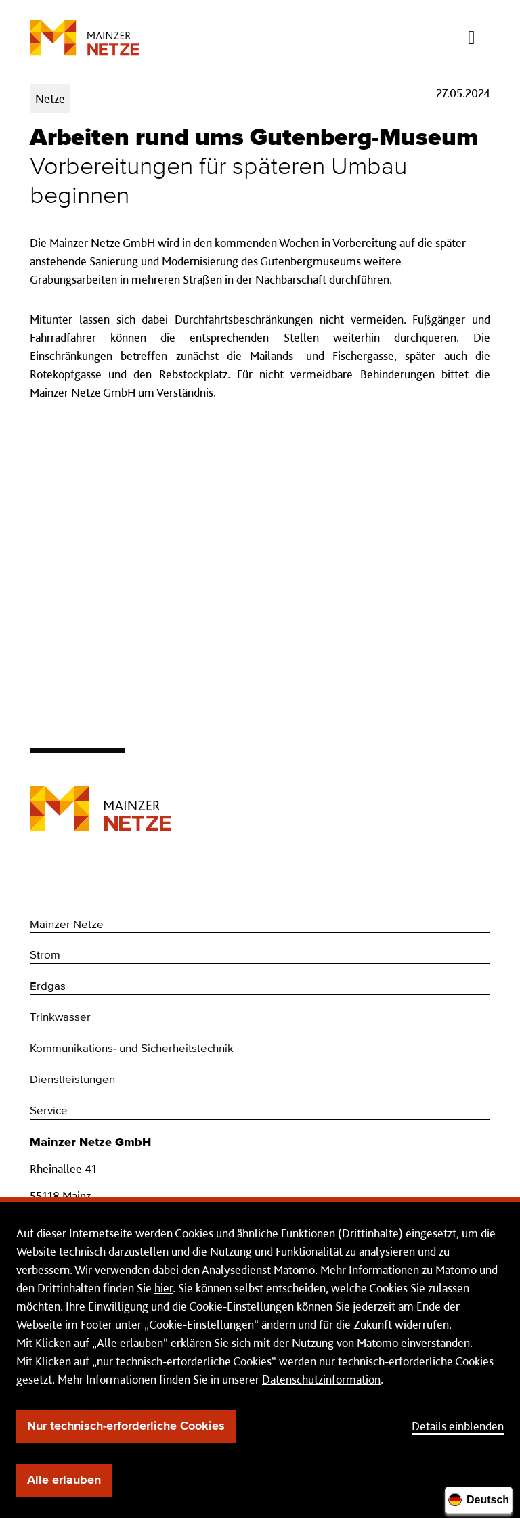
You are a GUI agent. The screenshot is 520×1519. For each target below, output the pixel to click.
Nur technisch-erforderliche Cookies (126, 1426)
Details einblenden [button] (458, 1426)
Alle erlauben (64, 1480)
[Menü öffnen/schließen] (471, 34)
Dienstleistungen (72, 1080)
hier (163, 1288)
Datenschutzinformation (321, 1379)
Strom (45, 955)
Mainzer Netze (67, 925)
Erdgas (48, 986)
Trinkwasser (60, 1017)
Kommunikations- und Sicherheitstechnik (132, 1049)
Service (49, 1111)
